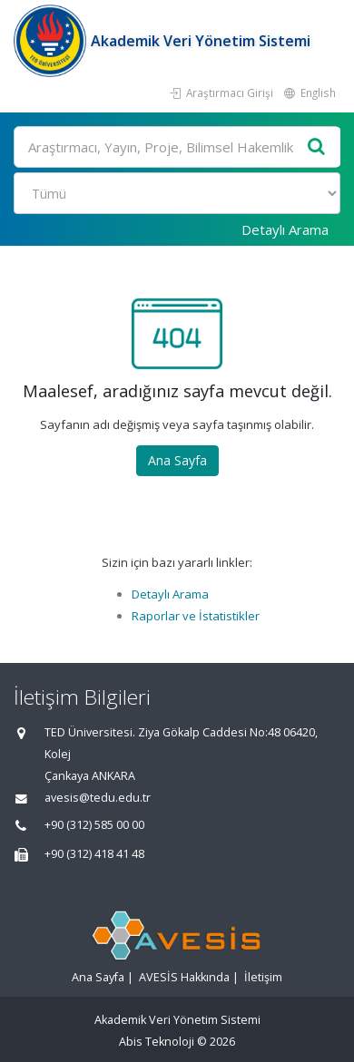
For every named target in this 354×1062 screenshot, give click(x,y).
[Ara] (177, 147)
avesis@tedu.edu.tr (97, 797)
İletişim (263, 977)
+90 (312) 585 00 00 (94, 825)
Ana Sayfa (177, 460)
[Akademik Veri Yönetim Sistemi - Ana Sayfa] (52, 41)
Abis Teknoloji (156, 1041)
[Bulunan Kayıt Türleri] (177, 193)
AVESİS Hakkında (184, 977)
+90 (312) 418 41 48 (94, 854)
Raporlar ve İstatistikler (196, 616)
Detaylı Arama (285, 229)
